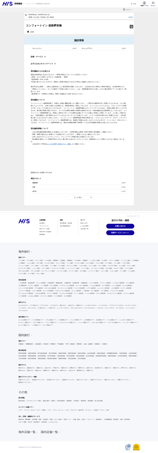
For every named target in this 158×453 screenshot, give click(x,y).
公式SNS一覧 (84, 229)
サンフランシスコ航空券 (65, 288)
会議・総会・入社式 (79, 419)
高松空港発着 (80, 356)
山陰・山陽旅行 (88, 344)
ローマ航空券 (95, 291)
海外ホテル (22, 302)
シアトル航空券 (91, 288)
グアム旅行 (30, 260)
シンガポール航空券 (118, 283)
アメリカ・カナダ (29, 410)
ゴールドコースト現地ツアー (67, 322)
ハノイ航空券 (44, 285)
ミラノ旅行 (117, 263)
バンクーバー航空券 (24, 291)
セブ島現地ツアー (89, 320)
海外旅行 (25, 251)
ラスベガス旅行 (35, 271)
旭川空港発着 (53, 353)
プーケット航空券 (105, 283)
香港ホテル (79, 305)
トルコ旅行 (131, 271)
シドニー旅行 (36, 268)
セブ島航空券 (22, 285)
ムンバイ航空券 (116, 285)
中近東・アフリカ (99, 410)
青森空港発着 (72, 353)
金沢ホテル (89, 368)
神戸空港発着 (51, 356)
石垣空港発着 (72, 358)
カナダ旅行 (83, 271)
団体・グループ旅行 (56, 419)
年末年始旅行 (61, 401)
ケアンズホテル (23, 310)
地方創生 (44, 422)
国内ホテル (22, 365)
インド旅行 (70, 263)
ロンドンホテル (109, 308)
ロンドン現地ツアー (24, 325)
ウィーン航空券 (78, 293)
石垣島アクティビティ (38, 380)
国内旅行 (25, 335)
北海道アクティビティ (68, 380)
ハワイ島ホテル (34, 305)
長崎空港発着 (132, 356)
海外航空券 (22, 280)
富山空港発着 (22, 356)
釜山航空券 (31, 283)
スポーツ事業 (22, 422)
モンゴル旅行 (90, 263)
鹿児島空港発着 (52, 358)
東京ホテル (21, 368)
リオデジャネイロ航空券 (62, 291)
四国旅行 (97, 344)
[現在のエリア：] (19, 3)
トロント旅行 (104, 271)
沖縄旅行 (21, 344)
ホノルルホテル (23, 305)
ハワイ (49, 410)
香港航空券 (59, 283)
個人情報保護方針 (65, 226)
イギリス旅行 (44, 265)
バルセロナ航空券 (40, 293)
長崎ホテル (55, 370)
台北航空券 (50, 283)
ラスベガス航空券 (79, 288)
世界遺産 (90, 401)
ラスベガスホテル (89, 308)
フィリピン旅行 (125, 260)
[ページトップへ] (138, 216)
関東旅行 (53, 344)
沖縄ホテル (89, 370)
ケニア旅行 (31, 273)
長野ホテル (81, 368)
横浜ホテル (64, 368)
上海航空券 (67, 283)
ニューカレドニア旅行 (97, 268)
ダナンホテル (32, 308)
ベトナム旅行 (31, 263)
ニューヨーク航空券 (103, 288)
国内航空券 (22, 350)
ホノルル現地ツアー (24, 320)
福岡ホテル (46, 370)
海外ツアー (22, 257)
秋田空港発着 (82, 353)
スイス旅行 (61, 265)
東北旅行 (46, 344)
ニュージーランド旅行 (72, 268)
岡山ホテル (21, 370)
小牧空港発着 (123, 353)
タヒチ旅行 (109, 268)
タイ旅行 (104, 260)
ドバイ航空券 (58, 296)
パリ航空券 (86, 291)
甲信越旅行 (60, 344)
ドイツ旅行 (53, 265)
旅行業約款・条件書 (66, 223)
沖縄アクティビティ (24, 380)
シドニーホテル (130, 308)
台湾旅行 (62, 260)
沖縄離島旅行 (29, 344)
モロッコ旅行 (40, 273)
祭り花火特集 (99, 401)
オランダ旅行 (102, 265)
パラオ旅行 (48, 260)
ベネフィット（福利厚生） (95, 419)
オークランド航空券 (46, 296)
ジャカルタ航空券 (95, 285)
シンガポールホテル (91, 305)
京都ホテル (107, 368)
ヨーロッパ (89, 410)
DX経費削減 (108, 419)
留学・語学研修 (125, 419)
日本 (107, 410)
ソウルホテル (54, 305)
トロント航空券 (36, 291)
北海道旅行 (38, 344)
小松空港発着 (132, 353)
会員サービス (144, 3)
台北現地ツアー (100, 320)
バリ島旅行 (21, 263)
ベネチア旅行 (126, 263)
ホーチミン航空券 (33, 285)
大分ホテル (71, 370)
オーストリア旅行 (72, 265)
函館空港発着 (62, 353)
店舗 (133, 4)
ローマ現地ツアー (48, 325)
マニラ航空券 (130, 283)
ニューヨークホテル (63, 308)
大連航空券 (84, 283)
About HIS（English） (45, 231)
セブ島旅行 (135, 260)
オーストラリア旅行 (24, 268)
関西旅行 (79, 344)
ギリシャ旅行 (131, 265)
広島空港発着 (61, 356)
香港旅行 (69, 260)
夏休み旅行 (46, 401)
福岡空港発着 (112, 356)
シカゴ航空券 (115, 288)
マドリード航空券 (52, 293)
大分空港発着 (22, 358)
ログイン (129, 9)
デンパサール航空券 (82, 285)
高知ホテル (38, 370)
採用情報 (42, 234)
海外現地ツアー (23, 317)
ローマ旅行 (108, 263)
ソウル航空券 (22, 283)
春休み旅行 (21, 401)
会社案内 (42, 223)
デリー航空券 (106, 285)
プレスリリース (44, 226)
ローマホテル (120, 308)
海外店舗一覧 (28, 432)
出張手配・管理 (36, 419)
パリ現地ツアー (36, 325)
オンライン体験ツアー (26, 407)
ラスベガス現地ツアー (114, 322)
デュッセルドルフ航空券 (25, 293)
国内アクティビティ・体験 (27, 377)
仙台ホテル (48, 368)
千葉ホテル (56, 368)
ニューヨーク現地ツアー (130, 322)
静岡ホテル (73, 368)
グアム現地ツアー (51, 320)
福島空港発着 (101, 353)
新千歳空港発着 (42, 353)
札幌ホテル (39, 368)
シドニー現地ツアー (84, 322)
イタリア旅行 (100, 263)
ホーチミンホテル (131, 305)
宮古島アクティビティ (53, 380)
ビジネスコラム (53, 422)
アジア (20, 410)
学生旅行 (76, 401)
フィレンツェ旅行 (23, 265)
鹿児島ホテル (81, 370)
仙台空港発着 (91, 353)
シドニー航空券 (89, 293)
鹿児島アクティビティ (25, 382)
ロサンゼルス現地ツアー (99, 322)
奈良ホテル (132, 368)
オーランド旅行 (73, 271)
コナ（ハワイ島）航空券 (25, 288)
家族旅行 (69, 401)
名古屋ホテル (99, 368)
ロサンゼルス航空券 (50, 288)
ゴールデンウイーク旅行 (34, 401)
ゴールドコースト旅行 (58, 268)
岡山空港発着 (71, 356)
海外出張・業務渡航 (24, 419)
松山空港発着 (90, 356)
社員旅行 (45, 419)
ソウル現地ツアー (112, 320)
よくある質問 (84, 226)
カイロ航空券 (68, 296)
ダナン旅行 (39, 263)
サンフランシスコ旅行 (48, 271)
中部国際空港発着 (112, 353)
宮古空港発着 (82, 358)
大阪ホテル (116, 368)
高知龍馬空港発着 (101, 356)
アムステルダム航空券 (65, 293)
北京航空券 (75, 283)
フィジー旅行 (85, 268)
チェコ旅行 (122, 265)
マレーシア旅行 (60, 263)
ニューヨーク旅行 (62, 271)
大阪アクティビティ (110, 380)
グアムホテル (44, 305)
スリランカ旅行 (79, 263)
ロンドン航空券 (76, 291)
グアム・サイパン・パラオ (61, 410)
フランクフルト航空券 (116, 291)
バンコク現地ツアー (76, 320)
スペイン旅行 (93, 265)
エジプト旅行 (22, 273)
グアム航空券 (39, 288)
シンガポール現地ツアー (126, 320)
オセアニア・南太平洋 (77, 410)
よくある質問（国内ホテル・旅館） (60, 144)
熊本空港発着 (32, 358)
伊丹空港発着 (42, 356)
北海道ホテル (31, 368)
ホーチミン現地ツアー (25, 322)
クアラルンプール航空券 (67, 285)
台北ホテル (71, 305)
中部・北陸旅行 (70, 344)
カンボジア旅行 (49, 263)
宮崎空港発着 (42, 358)
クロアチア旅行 (112, 265)
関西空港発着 (32, 356)
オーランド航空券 (126, 288)
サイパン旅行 (39, 260)
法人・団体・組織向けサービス (29, 416)
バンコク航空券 (93, 283)
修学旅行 (116, 419)
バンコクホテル (103, 305)
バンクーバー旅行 (93, 271)
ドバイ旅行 (123, 271)
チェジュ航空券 (41, 283)
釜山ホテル (63, 305)
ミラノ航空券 (104, 291)
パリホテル (100, 308)
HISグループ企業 (44, 229)
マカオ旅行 (77, 260)
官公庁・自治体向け (34, 422)
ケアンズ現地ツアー (51, 322)
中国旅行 (85, 260)
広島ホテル (30, 370)
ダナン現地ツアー (38, 322)
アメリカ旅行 (129, 268)
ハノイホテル (22, 308)
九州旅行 (104, 344)
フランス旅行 (35, 265)
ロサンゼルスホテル (77, 308)
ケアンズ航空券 (100, 293)
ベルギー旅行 (83, 265)
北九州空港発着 (122, 356)
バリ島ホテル (51, 308)
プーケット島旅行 (114, 260)
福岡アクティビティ (123, 380)
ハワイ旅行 (21, 260)
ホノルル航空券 (127, 285)
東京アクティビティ (83, 380)
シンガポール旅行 (95, 260)
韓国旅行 (55, 260)
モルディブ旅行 (118, 268)
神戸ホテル (124, 368)
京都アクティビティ (96, 380)
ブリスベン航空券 (128, 293)
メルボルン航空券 (33, 296)
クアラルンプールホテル (116, 305)
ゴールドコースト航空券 (114, 293)
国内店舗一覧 (51, 432)
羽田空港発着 (22, 353)
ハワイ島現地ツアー (38, 320)
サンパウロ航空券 (48, 291)
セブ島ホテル (42, 308)
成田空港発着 (32, 353)
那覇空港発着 (62, 358)
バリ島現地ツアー (63, 320)
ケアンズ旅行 (46, 268)
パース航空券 (22, 296)
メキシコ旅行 (114, 271)
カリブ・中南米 (41, 410)
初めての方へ (84, 223)
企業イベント (68, 419)
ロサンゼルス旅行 (23, 271)
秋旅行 (53, 401)
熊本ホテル (63, 370)
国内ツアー (22, 341)
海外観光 (83, 401)
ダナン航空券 (54, 285)
